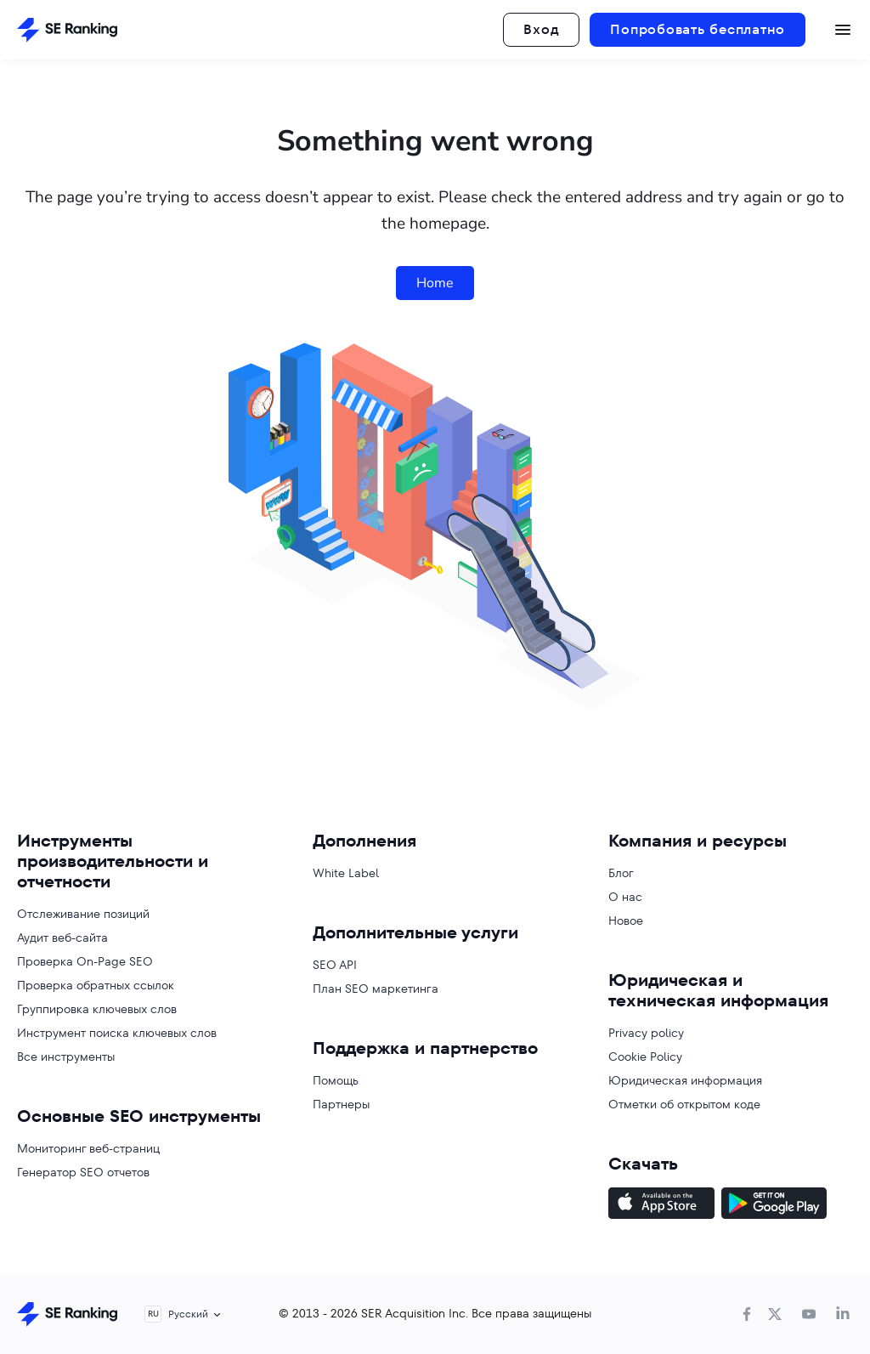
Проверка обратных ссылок (95, 985)
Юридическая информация (685, 1080)
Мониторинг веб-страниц (88, 1148)
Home (435, 283)
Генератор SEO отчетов (83, 1172)
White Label (346, 872)
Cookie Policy (645, 1056)
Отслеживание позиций (83, 913)
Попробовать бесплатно (697, 29)
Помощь (336, 1080)
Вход (541, 29)
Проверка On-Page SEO (85, 961)
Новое (625, 920)
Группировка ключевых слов (97, 1008)
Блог (621, 872)
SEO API (335, 964)
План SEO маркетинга (375, 988)
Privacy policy (646, 1032)
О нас (625, 896)
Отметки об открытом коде (684, 1104)
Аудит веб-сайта (62, 937)
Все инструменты (66, 1056)
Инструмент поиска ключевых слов (117, 1032)
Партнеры (341, 1104)
